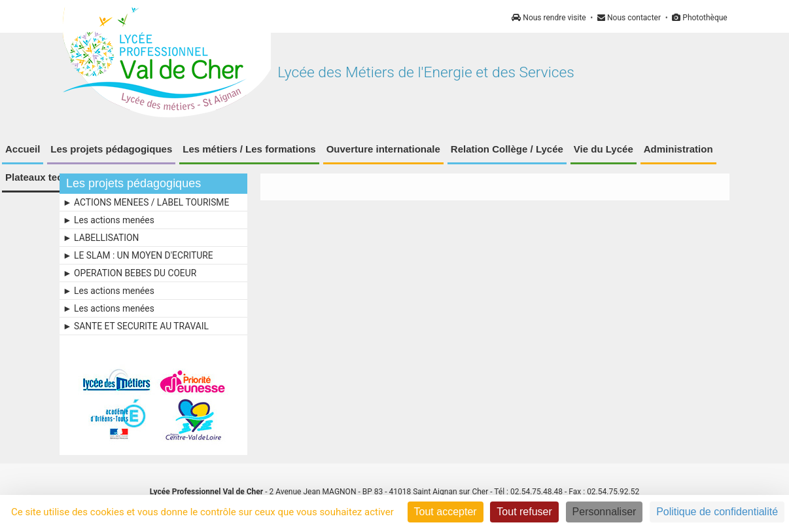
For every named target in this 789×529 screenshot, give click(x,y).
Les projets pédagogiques (111, 149)
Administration (678, 149)
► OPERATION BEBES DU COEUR (129, 273)
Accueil (22, 149)
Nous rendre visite (549, 17)
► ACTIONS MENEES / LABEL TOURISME (146, 202)
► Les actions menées (108, 220)
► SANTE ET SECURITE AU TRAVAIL (136, 326)
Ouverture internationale (383, 149)
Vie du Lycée (603, 149)
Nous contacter (629, 17)
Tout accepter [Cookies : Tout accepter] (445, 511)
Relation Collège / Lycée (507, 149)
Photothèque (699, 17)
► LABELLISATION (101, 237)
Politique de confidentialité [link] (717, 511)
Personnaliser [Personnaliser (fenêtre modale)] (604, 511)
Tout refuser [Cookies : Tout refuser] (524, 511)
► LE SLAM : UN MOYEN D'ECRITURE (138, 255)
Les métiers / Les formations (249, 149)
